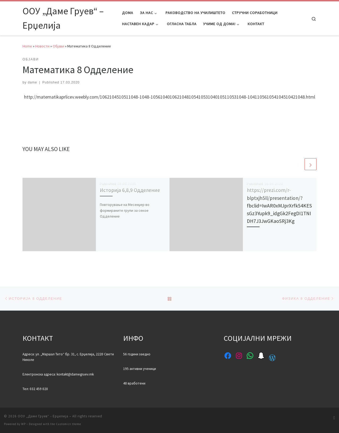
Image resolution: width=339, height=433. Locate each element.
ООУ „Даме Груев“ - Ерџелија (43, 416)
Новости (42, 46)
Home (27, 46)
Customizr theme (68, 424)
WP (23, 424)
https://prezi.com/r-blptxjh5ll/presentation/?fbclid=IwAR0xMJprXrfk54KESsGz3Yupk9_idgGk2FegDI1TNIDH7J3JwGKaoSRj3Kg (279, 205)
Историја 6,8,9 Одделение (130, 190)
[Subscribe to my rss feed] (334, 417)
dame (32, 82)
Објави (58, 46)
